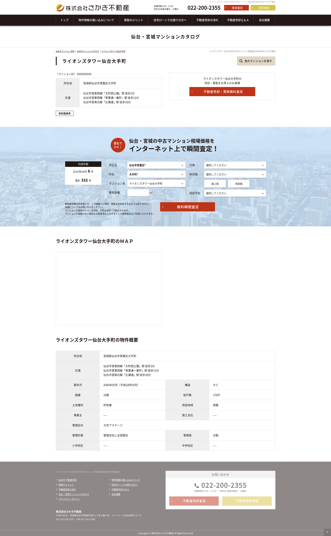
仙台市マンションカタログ (88, 51)
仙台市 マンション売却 (65, 51)
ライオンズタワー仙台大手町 (113, 51)
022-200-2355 (204, 7)
